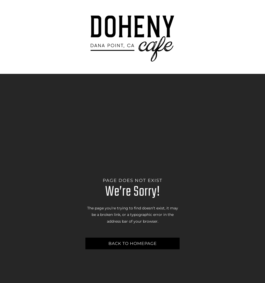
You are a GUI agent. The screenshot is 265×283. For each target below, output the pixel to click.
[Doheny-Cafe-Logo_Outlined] (132, 12)
